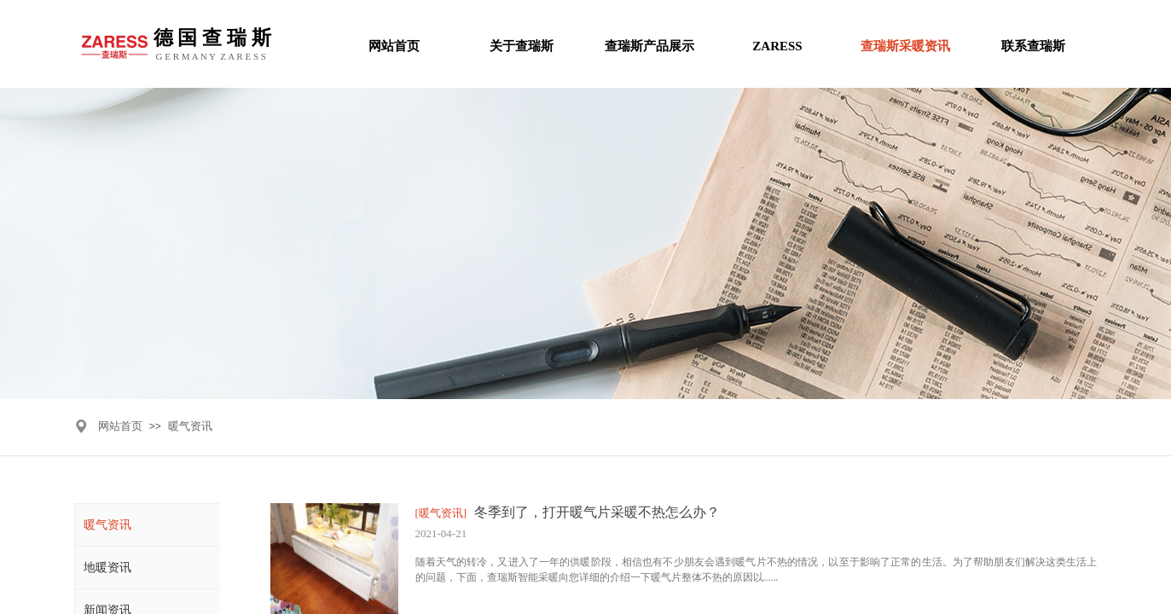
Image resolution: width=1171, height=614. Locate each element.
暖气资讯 (190, 426)
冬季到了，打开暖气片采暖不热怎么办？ (597, 512)
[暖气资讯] (441, 513)
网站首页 (120, 426)
